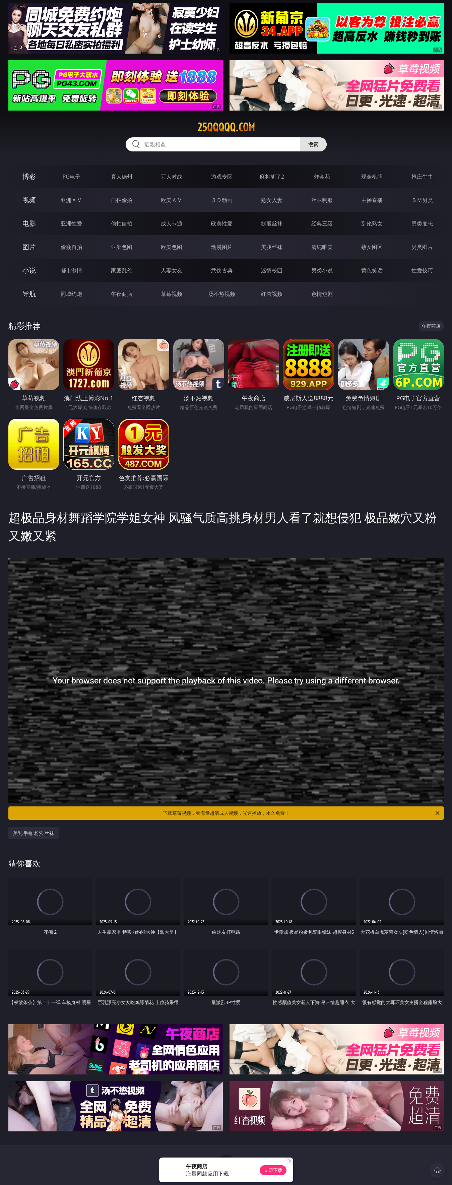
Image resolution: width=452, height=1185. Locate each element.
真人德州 (121, 176)
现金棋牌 (372, 176)
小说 (29, 270)
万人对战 (171, 176)
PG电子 (71, 176)
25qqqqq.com (226, 127)
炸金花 (322, 176)
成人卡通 (171, 223)
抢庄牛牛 (422, 176)
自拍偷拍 (121, 200)
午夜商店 (121, 294)
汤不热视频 (221, 294)
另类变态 (422, 223)
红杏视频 (271, 294)
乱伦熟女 (372, 223)
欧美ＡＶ (171, 200)
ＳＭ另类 (422, 200)
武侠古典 (222, 270)
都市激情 (71, 270)
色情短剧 (322, 294)
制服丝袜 (271, 223)
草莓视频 (171, 294)
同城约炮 (71, 294)
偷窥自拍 (71, 247)
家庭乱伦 (121, 270)
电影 (29, 223)
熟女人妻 (271, 200)
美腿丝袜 (271, 247)
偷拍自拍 (121, 223)
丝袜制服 (322, 200)
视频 (29, 199)
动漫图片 (222, 247)
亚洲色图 (121, 247)
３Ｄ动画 (222, 200)
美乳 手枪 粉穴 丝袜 (33, 833)
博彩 (29, 176)
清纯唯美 (322, 247)
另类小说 (322, 270)
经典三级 (322, 223)
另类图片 (422, 247)
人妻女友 (171, 270)
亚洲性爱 (71, 223)
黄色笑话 (372, 270)
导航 (29, 293)
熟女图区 (372, 247)
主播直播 (372, 200)
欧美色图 (171, 247)
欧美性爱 (222, 223)
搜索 (313, 144)
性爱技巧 (422, 270)
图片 (29, 246)
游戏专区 (222, 176)
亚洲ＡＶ (71, 200)
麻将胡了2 (272, 176)
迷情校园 (271, 270)
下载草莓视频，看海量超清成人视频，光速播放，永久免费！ (302, 813)
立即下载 (273, 1170)
